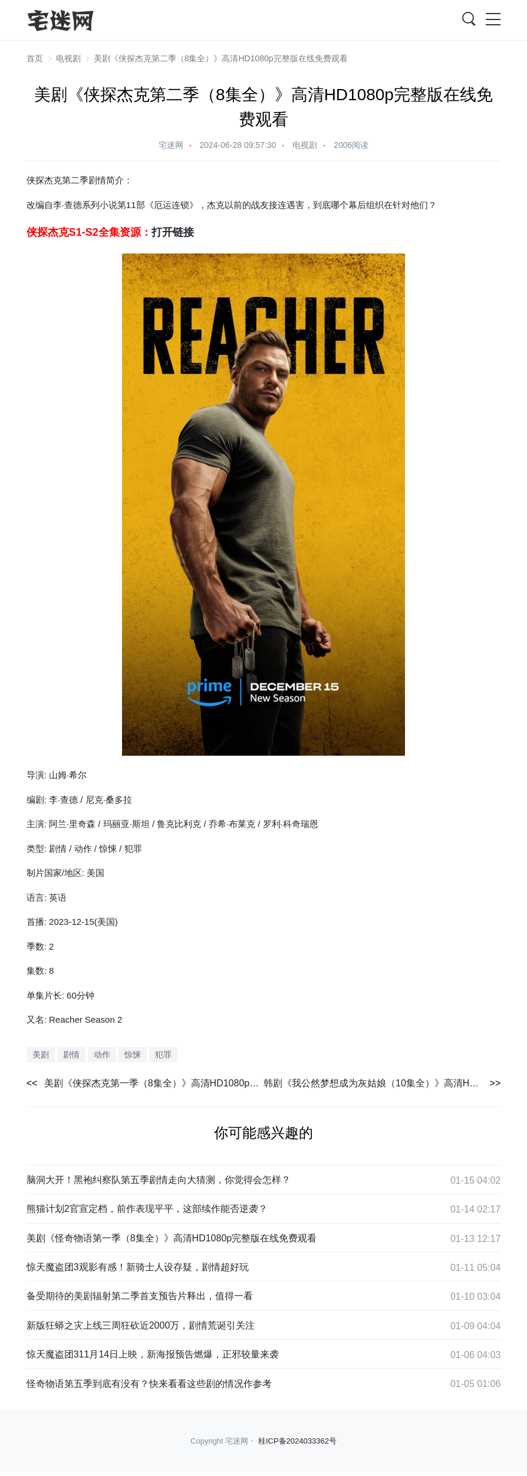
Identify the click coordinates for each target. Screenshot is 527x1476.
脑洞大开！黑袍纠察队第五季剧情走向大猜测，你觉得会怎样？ (159, 1180)
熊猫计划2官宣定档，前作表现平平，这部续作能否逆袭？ (147, 1209)
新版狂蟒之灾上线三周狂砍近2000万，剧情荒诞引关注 (141, 1325)
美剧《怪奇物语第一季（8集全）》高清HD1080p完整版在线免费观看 (172, 1238)
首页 (35, 58)
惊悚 (132, 1054)
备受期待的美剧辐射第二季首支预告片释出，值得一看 (140, 1296)
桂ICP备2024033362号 (297, 1441)
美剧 (40, 1054)
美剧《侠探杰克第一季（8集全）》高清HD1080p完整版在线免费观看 (154, 1083)
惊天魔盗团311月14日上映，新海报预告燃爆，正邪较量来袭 (153, 1354)
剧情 (71, 1054)
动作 (102, 1054)
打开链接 (172, 232)
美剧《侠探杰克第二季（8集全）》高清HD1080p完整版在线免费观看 (221, 58)
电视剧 (68, 58)
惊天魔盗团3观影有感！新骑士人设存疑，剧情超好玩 (138, 1267)
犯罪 (163, 1054)
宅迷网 (171, 145)
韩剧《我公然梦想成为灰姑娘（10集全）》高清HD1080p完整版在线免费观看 (382, 1083)
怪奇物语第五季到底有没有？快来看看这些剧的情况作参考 (149, 1384)
